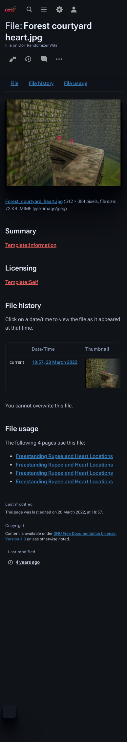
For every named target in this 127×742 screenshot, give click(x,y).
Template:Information (30, 245)
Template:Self (21, 282)
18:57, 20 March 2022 (54, 362)
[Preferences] (59, 9)
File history (41, 83)
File (14, 83)
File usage (75, 83)
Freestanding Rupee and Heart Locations (64, 456)
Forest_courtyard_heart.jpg (34, 201)
